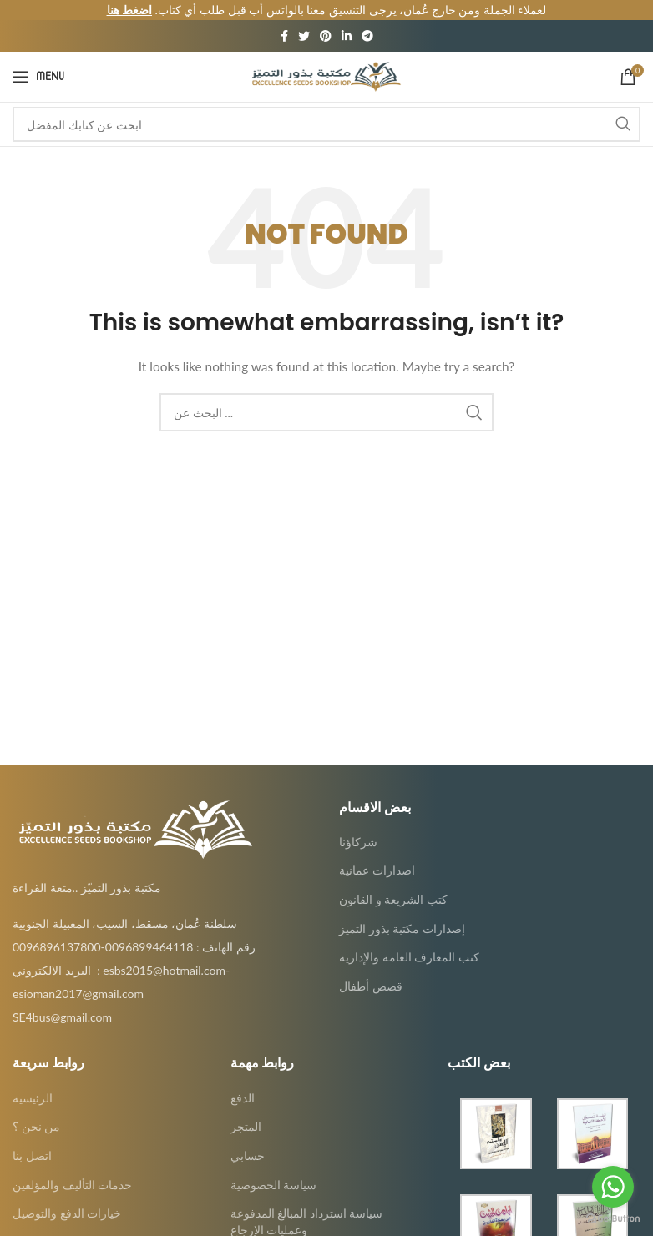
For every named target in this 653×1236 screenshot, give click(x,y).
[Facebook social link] (284, 20)
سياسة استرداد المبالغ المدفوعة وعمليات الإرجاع (306, 1205)
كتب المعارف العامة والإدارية (409, 941)
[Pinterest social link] (326, 20)
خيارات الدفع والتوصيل (67, 1197)
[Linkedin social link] (347, 20)
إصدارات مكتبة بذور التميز (402, 912)
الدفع (242, 1081)
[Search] (326, 108)
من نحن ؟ (36, 1110)
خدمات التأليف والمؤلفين (72, 1168)
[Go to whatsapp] (613, 1187)
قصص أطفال (370, 970)
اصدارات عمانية (377, 854)
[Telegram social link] (367, 20)
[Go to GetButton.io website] (613, 1218)
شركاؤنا (358, 826)
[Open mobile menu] (38, 61)
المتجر (245, 1110)
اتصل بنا (32, 1140)
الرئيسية (33, 1081)
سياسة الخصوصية (273, 1168)
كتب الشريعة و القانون (393, 883)
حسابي (247, 1140)
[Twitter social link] (304, 20)
